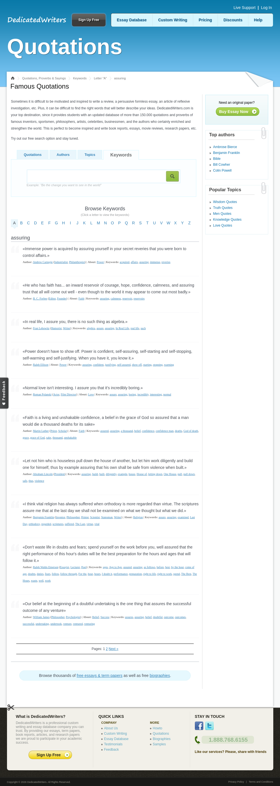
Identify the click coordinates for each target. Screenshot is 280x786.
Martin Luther (41, 430)
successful (28, 623)
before (160, 567)
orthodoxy (34, 523)
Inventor (60, 517)
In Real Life (122, 328)
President (59, 474)
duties (40, 573)
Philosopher (73, 517)
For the (82, 573)
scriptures (57, 523)
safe (25, 480)
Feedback (111, 750)
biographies (160, 675)
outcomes (180, 617)
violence (39, 480)
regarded (46, 523)
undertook (56, 623)
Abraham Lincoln (43, 474)
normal (167, 394)
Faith (81, 298)
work (48, 580)
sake (48, 437)
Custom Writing (172, 20)
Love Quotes (222, 225)
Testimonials (113, 744)
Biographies (162, 739)
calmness (116, 298)
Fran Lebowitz (41, 328)
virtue (90, 523)
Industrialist (61, 262)
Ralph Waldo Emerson (45, 567)
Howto (157, 728)
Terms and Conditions (261, 781)
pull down (189, 474)
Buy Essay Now (233, 111)
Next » (113, 649)
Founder (61, 298)
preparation (135, 573)
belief (137, 430)
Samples (159, 744)
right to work (164, 573)
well (41, 580)
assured (104, 430)
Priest (53, 430)
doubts (32, 573)
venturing (89, 623)
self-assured (123, 364)
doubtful (158, 617)
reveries (166, 262)
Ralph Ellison (40, 364)
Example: (64, 185)
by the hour (177, 567)
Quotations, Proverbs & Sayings (44, 78)
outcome (169, 617)
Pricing (205, 20)
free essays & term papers (99, 675)
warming (169, 364)
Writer (66, 328)
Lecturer (75, 567)
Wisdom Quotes (225, 202)
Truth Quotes (223, 208)
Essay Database (132, 20)
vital (96, 523)
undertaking (42, 623)
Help (258, 20)
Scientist (95, 517)
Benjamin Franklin (43, 517)
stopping (157, 364)
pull (180, 474)
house (132, 474)
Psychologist (73, 617)
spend (176, 573)
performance (121, 573)
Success (105, 617)
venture (67, 623)
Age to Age (115, 567)
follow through (68, 573)
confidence (148, 430)
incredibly (143, 394)
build (95, 474)
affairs (134, 262)
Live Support (245, 7)
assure (100, 328)
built (101, 474)
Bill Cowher (221, 165)
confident (98, 364)
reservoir (127, 298)
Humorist (56, 328)
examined (183, 517)
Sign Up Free (88, 20)
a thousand (127, 430)
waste (34, 580)
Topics (90, 155)
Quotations (32, 155)
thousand (58, 437)
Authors (63, 155)
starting (147, 364)
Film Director (68, 394)
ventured (78, 623)
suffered (69, 523)
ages (105, 567)
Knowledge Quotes (227, 220)
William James (41, 617)
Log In (266, 7)
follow (55, 573)
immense (155, 262)
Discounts (232, 20)
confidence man (165, 430)
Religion (138, 517)
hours (97, 573)
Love (91, 394)
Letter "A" (100, 78)
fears (47, 573)
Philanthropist (77, 262)
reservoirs (139, 298)
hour (90, 573)
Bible (217, 159)
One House (170, 474)
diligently (111, 474)
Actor (56, 394)
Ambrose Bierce (225, 147)
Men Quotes (222, 214)
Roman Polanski (42, 394)
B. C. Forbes (40, 298)
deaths (178, 430)
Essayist (64, 567)
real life (134, 328)
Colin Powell (222, 170)
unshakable (70, 437)
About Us (111, 728)
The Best (186, 573)
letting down (155, 474)
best (167, 567)
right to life (149, 573)
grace (26, 437)
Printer (85, 517)
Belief (95, 617)
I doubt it (107, 573)
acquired (124, 262)
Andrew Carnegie (43, 262)
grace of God (37, 437)
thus (31, 480)
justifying (110, 364)
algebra (91, 328)
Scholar (62, 430)
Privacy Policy (236, 781)
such (143, 328)
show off (137, 364)
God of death (190, 430)
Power (100, 262)
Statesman (107, 517)
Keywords (80, 78)
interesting (156, 394)
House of (142, 474)
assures (129, 617)
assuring (143, 262)
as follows (149, 567)
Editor (52, 298)
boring (132, 394)
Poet (83, 567)
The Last (80, 523)
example (122, 474)
